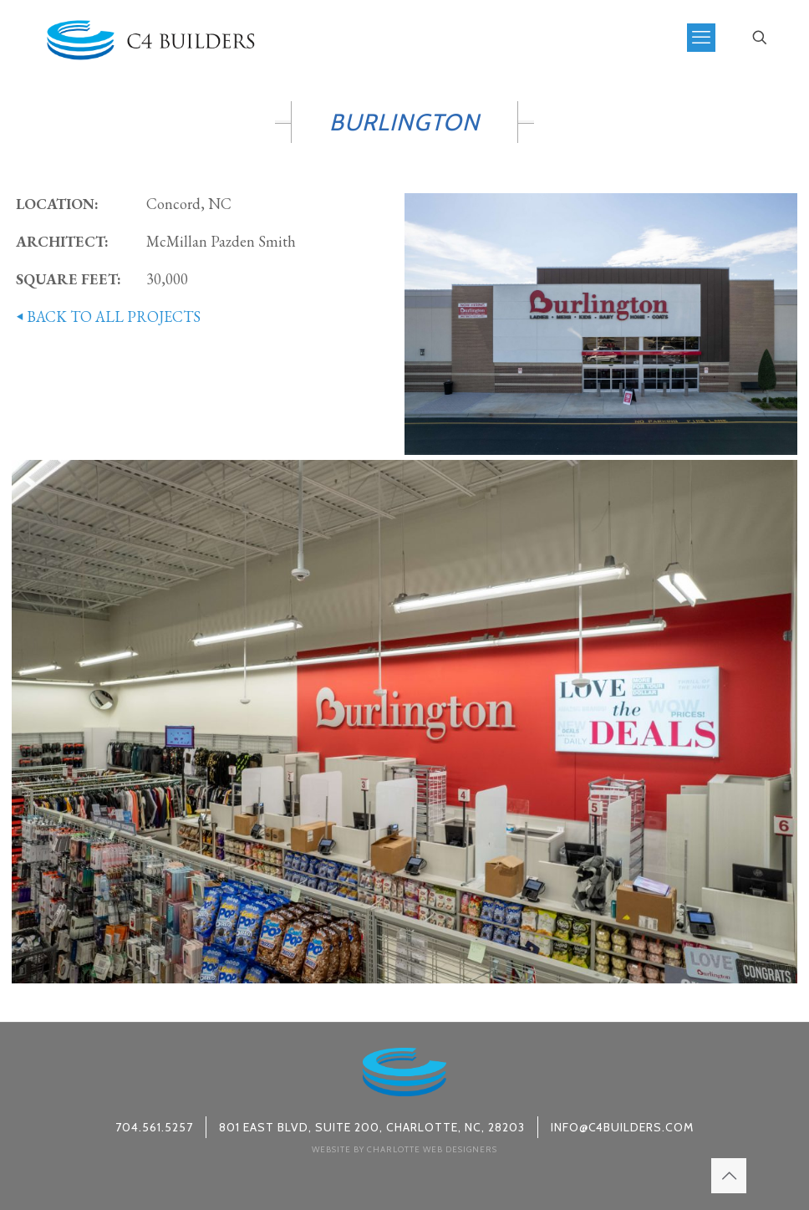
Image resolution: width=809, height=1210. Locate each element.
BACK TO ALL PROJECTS (106, 316)
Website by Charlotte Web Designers (404, 1149)
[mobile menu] (701, 37)
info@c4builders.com (622, 1127)
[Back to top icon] (728, 1175)
